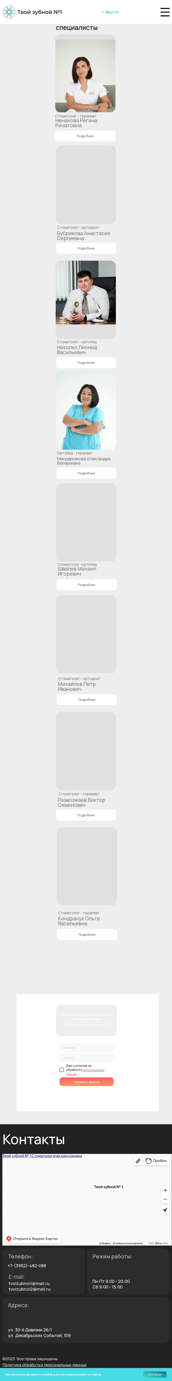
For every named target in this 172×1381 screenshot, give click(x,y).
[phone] (87, 1057)
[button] (45, 1365)
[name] (87, 1047)
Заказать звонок (86, 1082)
